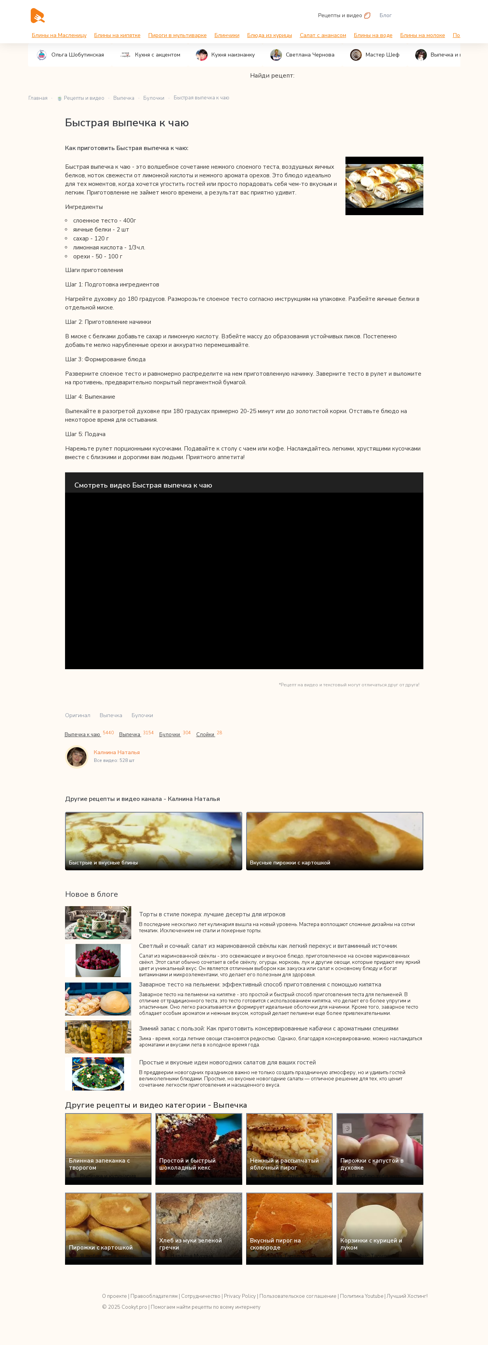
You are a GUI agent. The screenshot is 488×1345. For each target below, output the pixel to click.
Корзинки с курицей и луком (371, 1244)
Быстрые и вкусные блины (103, 862)
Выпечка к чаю (89, 734)
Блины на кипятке (117, 35)
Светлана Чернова (302, 55)
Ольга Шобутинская (70, 55)
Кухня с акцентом (150, 55)
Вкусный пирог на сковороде (275, 1244)
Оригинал (77, 715)
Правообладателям (154, 1296)
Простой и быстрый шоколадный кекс (187, 1164)
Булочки (142, 715)
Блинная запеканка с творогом (99, 1164)
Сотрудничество (200, 1296)
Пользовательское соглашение (297, 1296)
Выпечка (111, 715)
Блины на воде (373, 35)
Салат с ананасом (323, 35)
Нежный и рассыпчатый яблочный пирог (284, 1164)
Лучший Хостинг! (407, 1296)
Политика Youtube (361, 1296)
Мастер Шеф (375, 55)
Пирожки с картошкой (101, 1247)
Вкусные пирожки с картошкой (290, 862)
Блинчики (227, 35)
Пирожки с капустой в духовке (371, 1164)
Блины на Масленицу (59, 35)
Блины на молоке (422, 35)
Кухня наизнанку (225, 55)
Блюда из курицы (269, 35)
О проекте (114, 1296)
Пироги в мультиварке (177, 35)
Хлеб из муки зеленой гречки (190, 1244)
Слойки (209, 734)
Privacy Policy (240, 1296)
